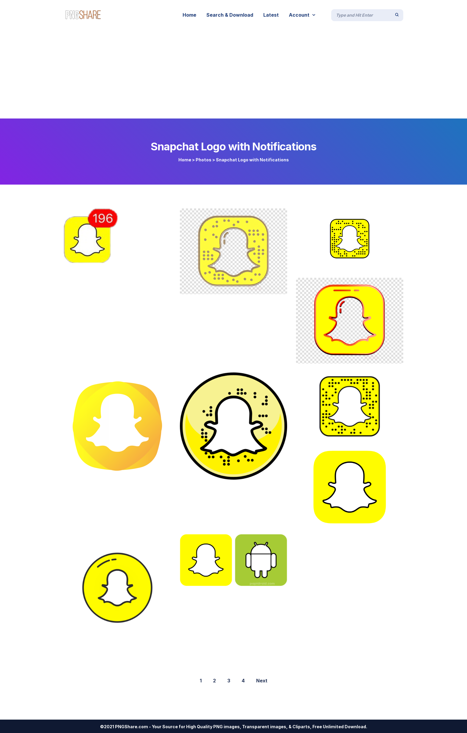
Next (261, 681)
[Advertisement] (233, 74)
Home (184, 159)
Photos (203, 159)
